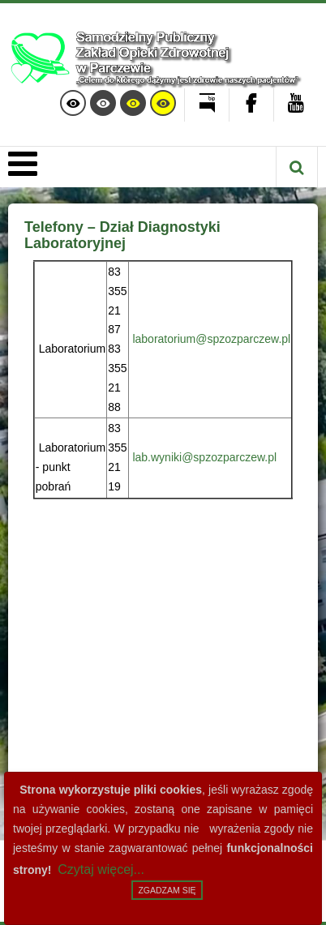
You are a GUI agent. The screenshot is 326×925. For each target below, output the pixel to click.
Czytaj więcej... (101, 869)
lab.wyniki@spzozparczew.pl (204, 457)
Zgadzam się (166, 890)
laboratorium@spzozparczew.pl (211, 338)
